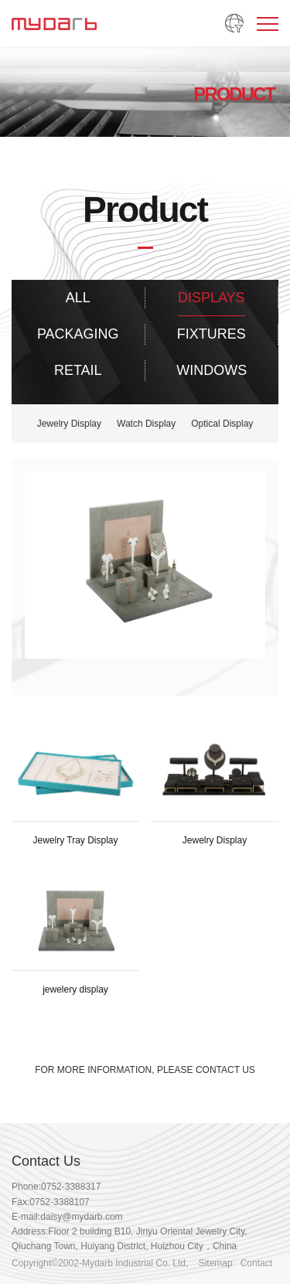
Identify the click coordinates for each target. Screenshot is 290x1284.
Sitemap (216, 1263)
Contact (256, 1263)
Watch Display (146, 423)
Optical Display (222, 423)
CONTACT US (225, 1069)
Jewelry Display (69, 423)
